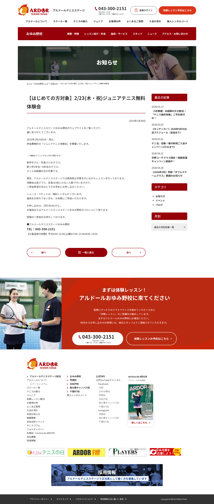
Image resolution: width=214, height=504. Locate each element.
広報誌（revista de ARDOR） (41, 432)
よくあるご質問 (135, 21)
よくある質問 (33, 406)
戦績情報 (31, 417)
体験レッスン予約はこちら (177, 10)
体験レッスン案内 (36, 399)
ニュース (152, 33)
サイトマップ (62, 499)
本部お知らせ (33, 414)
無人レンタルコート (77, 395)
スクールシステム (39, 383)
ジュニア (98, 21)
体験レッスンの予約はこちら (151, 338)
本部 (101, 387)
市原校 (73, 380)
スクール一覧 (60, 21)
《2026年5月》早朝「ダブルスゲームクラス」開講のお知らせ (169, 173)
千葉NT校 (75, 391)
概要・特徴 (73, 33)
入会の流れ (155, 21)
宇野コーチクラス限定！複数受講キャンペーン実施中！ (169, 159)
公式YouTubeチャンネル (108, 380)
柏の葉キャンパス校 (80, 387)
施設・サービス (119, 33)
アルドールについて (36, 21)
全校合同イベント (36, 421)
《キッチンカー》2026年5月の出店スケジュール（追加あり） (169, 130)
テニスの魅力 (80, 21)
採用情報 (31, 440)
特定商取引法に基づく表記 (111, 499)
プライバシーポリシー (39, 499)
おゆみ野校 (34, 33)
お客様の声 (115, 21)
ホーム (29, 83)
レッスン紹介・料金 (95, 33)
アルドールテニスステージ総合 (45, 376)
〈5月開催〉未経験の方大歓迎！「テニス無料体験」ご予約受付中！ (169, 114)
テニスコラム (33, 425)
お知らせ (54, 83)
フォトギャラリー (36, 429)
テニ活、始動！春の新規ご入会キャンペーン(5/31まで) (169, 145)
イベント (160, 200)
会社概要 (31, 436)
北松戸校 (74, 383)
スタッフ (137, 33)
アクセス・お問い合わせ (175, 33)
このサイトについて (84, 499)
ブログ (159, 205)
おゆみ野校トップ (41, 83)
